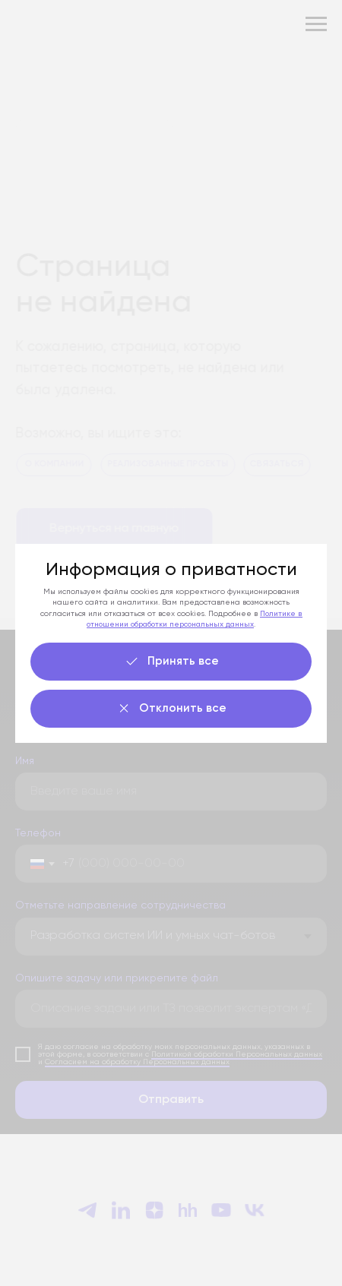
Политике (279, 614)
